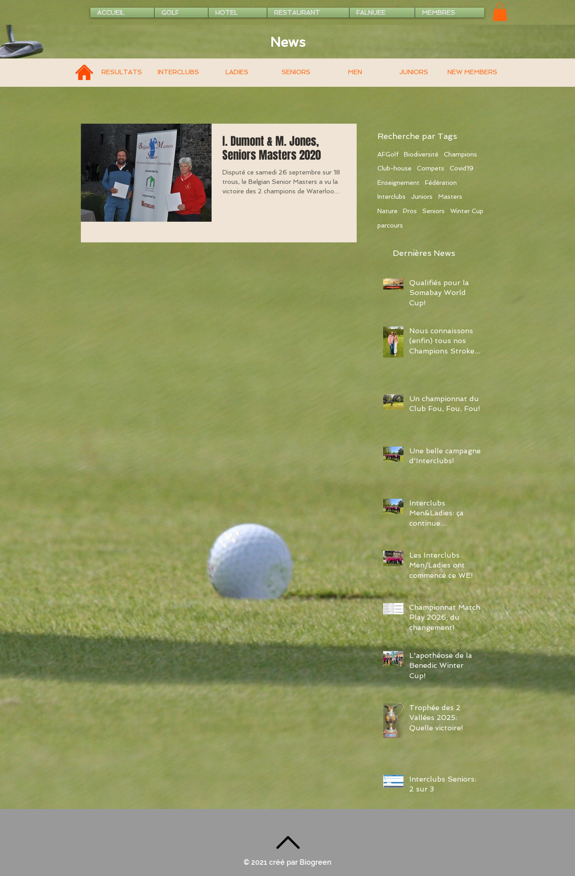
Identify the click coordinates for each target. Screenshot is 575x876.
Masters (450, 196)
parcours (390, 225)
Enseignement (398, 182)
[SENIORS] (295, 72)
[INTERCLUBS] (178, 72)
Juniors (422, 196)
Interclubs (391, 196)
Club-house (394, 168)
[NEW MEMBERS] (472, 72)
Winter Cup (466, 211)
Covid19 (461, 168)
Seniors (433, 211)
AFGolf (387, 154)
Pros (410, 211)
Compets (430, 168)
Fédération (441, 182)
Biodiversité (421, 154)
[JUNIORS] (413, 72)
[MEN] (354, 72)
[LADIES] (237, 72)
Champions (460, 154)
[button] (500, 12)
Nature (387, 211)
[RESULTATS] (121, 72)
